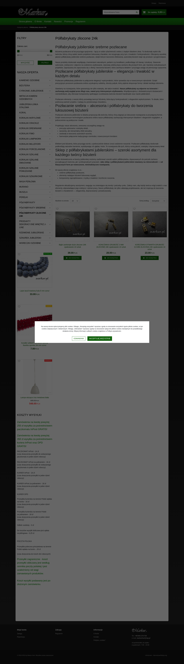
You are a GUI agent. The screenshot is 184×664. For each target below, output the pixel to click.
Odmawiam (79, 338)
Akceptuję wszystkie (99, 338)
